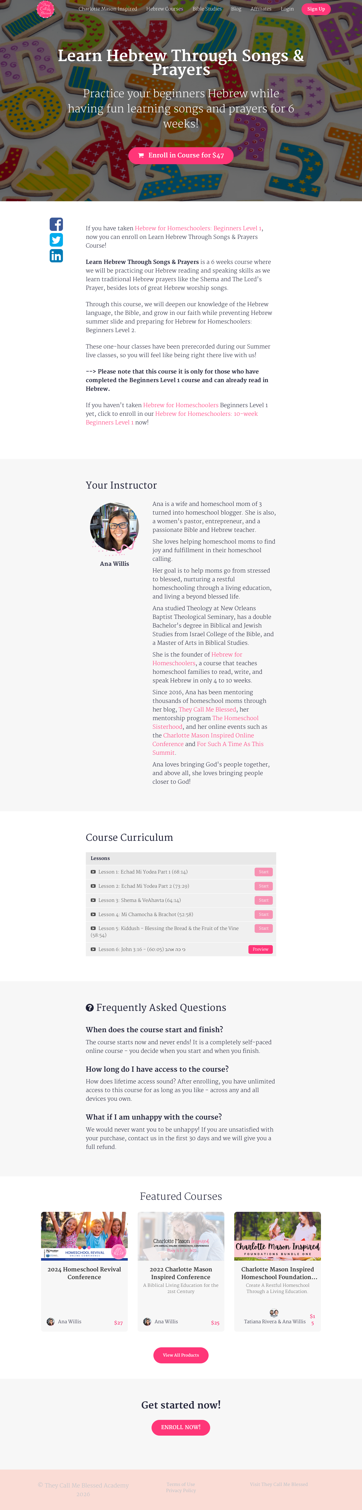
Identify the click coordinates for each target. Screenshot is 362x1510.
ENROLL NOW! (181, 1427)
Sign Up (316, 9)
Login (287, 9)
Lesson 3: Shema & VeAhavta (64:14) (182, 900)
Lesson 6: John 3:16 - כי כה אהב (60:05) (182, 949)
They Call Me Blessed (207, 709)
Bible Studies (207, 9)
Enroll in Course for (181, 155)
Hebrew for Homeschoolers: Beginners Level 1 (198, 228)
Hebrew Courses (164, 9)
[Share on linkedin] (56, 259)
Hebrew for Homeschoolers (180, 405)
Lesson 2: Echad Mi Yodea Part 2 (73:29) (182, 886)
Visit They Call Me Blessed (279, 1484)
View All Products (181, 1355)
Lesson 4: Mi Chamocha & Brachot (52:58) (182, 914)
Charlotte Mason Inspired (108, 9)
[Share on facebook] (56, 228)
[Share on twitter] (56, 243)
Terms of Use (181, 1484)
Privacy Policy (181, 1490)
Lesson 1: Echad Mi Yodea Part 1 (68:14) (182, 872)
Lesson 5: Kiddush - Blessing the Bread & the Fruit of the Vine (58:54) (182, 931)
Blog (236, 9)
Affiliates (261, 9)
